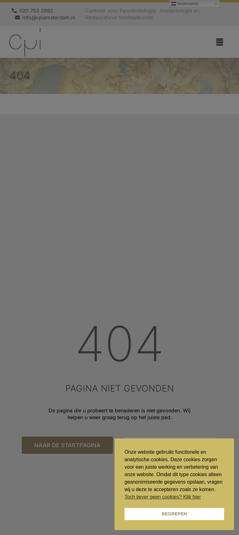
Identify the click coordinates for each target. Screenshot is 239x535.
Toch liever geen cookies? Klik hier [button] (162, 496)
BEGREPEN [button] (174, 513)
